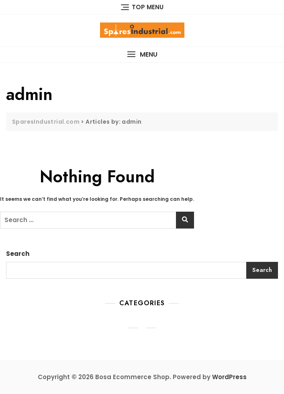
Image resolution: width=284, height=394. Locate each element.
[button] (142, 54)
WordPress (229, 377)
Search (17, 253)
